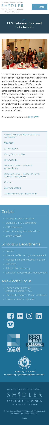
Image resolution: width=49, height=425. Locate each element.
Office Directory (13, 235)
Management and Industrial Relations (25, 259)
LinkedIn (39, 316)
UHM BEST (33, 117)
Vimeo (10, 324)
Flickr (20, 316)
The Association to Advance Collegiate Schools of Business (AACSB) (13, 343)
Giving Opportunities (14, 154)
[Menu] (39, 7)
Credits (24, 418)
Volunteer (9, 142)
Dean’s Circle (10, 160)
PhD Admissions (13, 227)
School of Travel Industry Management (26, 272)
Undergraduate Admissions (19, 218)
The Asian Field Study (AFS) (20, 299)
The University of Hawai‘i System (24, 362)
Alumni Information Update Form (20, 193)
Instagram (29, 316)
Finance (9, 251)
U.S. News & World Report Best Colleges (35, 343)
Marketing (10, 264)
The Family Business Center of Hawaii (25, 295)
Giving (24, 20)
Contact (8, 182)
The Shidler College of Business (13, 7)
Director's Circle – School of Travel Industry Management (21, 175)
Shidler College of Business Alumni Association (21, 135)
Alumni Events (11, 148)
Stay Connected (12, 188)
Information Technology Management (25, 255)
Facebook (10, 316)
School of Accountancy (17, 268)
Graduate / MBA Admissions (20, 222)
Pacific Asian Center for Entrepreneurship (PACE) (18, 289)
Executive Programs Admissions (22, 231)
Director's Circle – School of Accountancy (18, 166)
